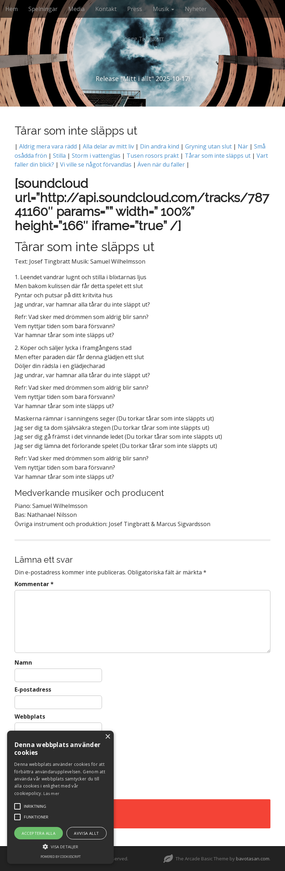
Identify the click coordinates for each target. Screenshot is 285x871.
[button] (60, 846)
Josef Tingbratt (142, 39)
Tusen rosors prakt (153, 155)
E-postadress (33, 689)
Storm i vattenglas (96, 155)
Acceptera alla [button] (39, 833)
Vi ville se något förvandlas (95, 164)
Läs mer (51, 793)
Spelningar (43, 9)
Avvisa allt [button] (86, 833)
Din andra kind (159, 146)
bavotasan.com (252, 858)
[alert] (60, 797)
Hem (11, 9)
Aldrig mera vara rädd (48, 146)
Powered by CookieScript (61, 856)
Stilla (59, 155)
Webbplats (30, 716)
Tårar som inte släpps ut (218, 155)
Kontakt (106, 9)
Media (76, 9)
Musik (163, 9)
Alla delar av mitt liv (108, 146)
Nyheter (196, 9)
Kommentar (34, 584)
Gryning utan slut (209, 146)
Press (134, 9)
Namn (23, 662)
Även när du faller (160, 164)
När (243, 146)
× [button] (107, 737)
